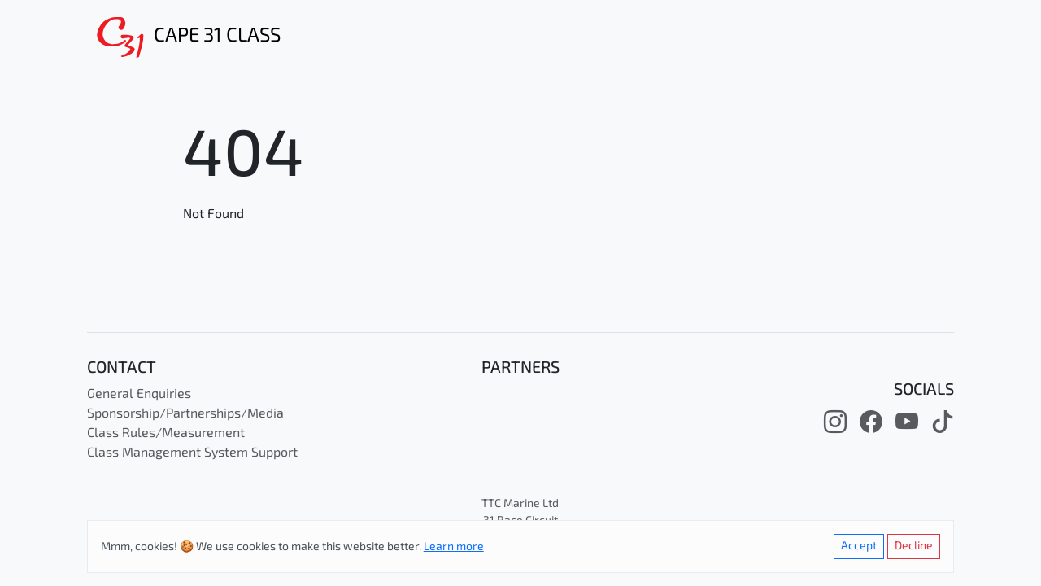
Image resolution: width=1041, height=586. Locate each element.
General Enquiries (139, 394)
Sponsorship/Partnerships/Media (185, 414)
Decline (914, 546)
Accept (859, 546)
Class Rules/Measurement (166, 433)
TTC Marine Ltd (520, 504)
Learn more (454, 547)
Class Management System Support (192, 453)
